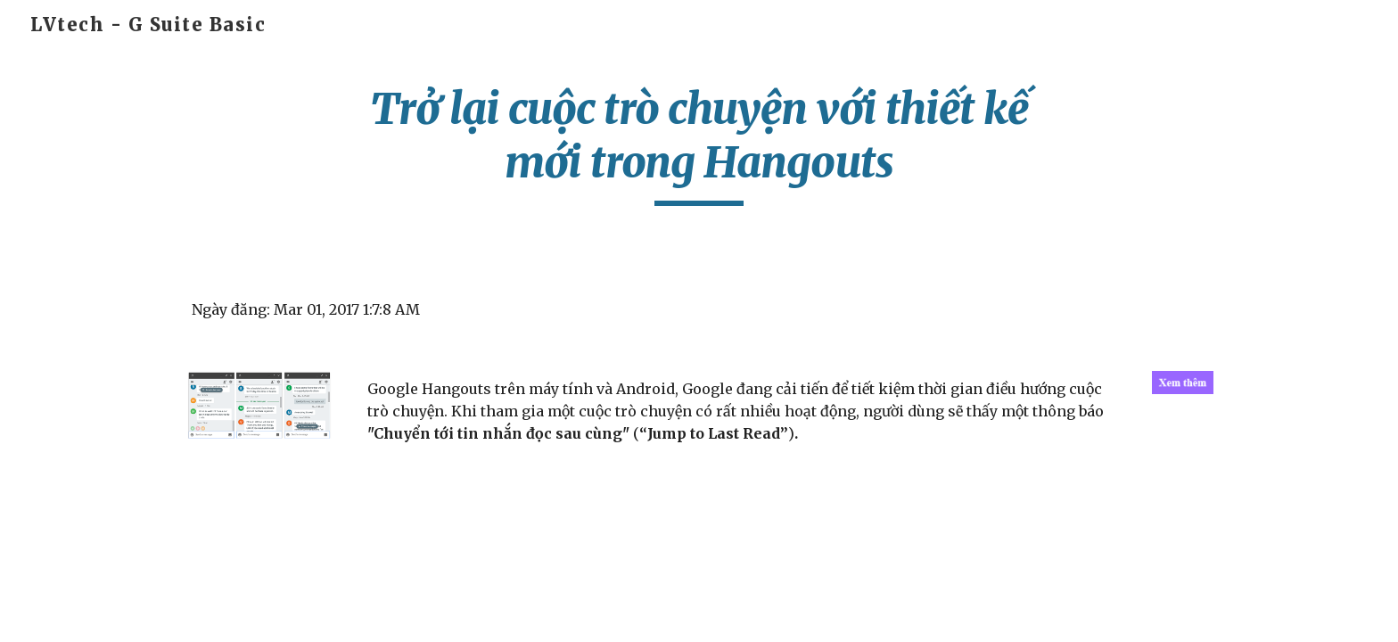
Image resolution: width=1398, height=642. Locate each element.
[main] (699, 144)
